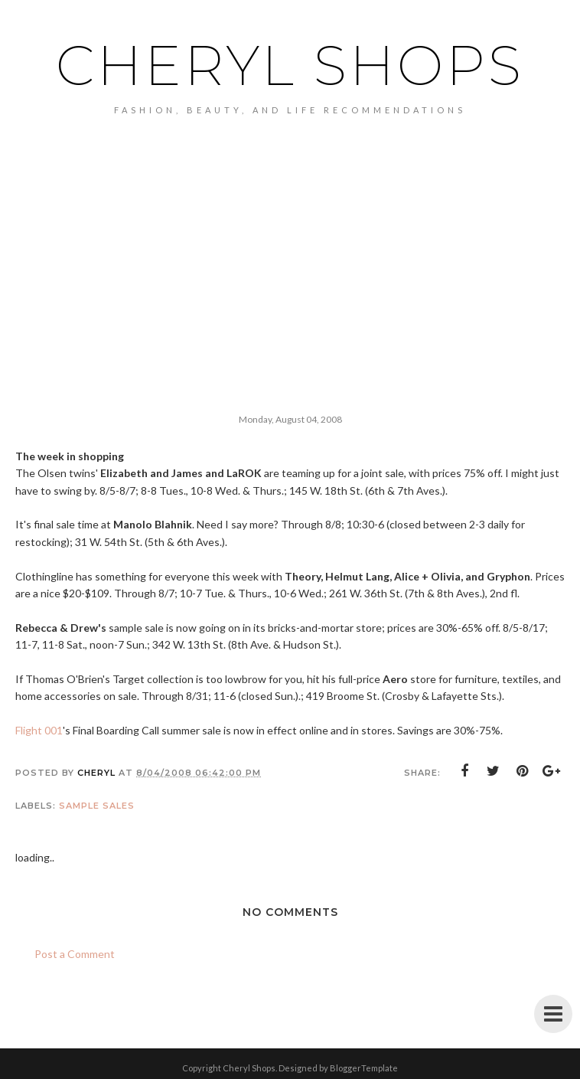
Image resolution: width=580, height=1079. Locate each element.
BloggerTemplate (364, 1068)
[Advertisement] (290, 230)
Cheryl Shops (290, 65)
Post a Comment (74, 953)
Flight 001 (39, 730)
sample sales (97, 805)
